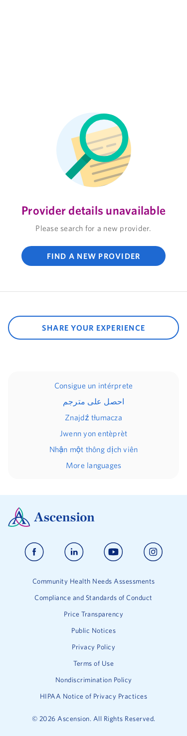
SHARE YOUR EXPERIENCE (93, 327)
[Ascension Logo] (93, 517)
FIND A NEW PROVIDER (94, 255)
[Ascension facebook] (34, 552)
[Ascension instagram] (153, 552)
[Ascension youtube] (113, 552)
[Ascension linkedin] (74, 552)
